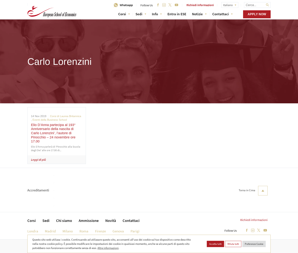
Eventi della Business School (49, 119)
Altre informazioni (108, 248)
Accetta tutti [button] (215, 244)
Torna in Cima (253, 190)
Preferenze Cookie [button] (254, 244)
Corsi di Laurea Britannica (65, 116)
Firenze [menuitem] (100, 231)
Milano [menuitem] (68, 231)
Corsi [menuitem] (31, 220)
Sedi (141, 14)
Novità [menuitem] (110, 220)
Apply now (257, 14)
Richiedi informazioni (200, 5)
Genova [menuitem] (118, 231)
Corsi (124, 14)
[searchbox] (257, 5)
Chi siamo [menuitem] (64, 220)
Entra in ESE (176, 14)
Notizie (199, 14)
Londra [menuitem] (32, 231)
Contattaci (222, 14)
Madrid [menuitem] (50, 231)
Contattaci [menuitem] (131, 220)
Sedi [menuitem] (45, 220)
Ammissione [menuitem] (89, 220)
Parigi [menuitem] (135, 231)
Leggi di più (38, 159)
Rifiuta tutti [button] (233, 244)
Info (157, 14)
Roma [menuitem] (83, 231)
